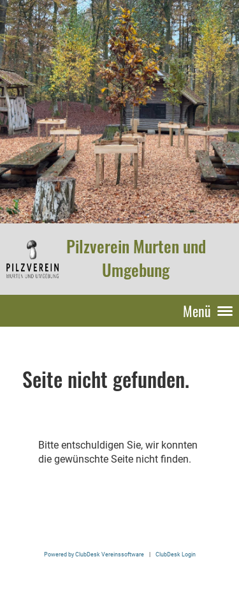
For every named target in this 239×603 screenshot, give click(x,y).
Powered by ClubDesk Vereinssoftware (94, 554)
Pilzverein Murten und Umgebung (136, 258)
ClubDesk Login (176, 554)
